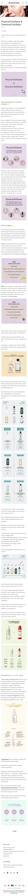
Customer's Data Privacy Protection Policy (14, 851)
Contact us (6, 856)
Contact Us (6, 891)
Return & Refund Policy (9, 847)
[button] (2, 2)
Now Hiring (6, 855)
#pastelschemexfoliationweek (9, 787)
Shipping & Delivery (8, 849)
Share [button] (3, 31)
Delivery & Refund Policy (20, 890)
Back (13, 831)
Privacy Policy (12, 890)
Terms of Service (6, 890)
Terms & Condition (8, 853)
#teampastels (5, 759)
